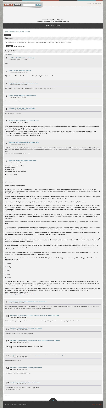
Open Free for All (13, 301)
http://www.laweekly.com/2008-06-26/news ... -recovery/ (20, 294)
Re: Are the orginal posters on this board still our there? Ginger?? (46, 355)
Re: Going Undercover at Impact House (27, 120)
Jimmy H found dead (33, 382)
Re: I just (28, 70)
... (11, 54)
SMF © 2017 (14, 404)
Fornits (53, 13)
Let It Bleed (12, 57)
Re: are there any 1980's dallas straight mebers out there (44, 340)
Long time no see (31, 95)
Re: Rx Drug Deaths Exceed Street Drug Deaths (32, 301)
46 (12, 54)
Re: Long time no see (32, 83)
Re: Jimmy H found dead (35, 328)
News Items (12, 120)
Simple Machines (22, 404)
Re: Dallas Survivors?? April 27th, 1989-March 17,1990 (43, 315)
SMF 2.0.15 (7, 404)
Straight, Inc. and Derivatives (17, 70)
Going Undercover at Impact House (26, 160)
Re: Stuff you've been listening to (25, 57)
